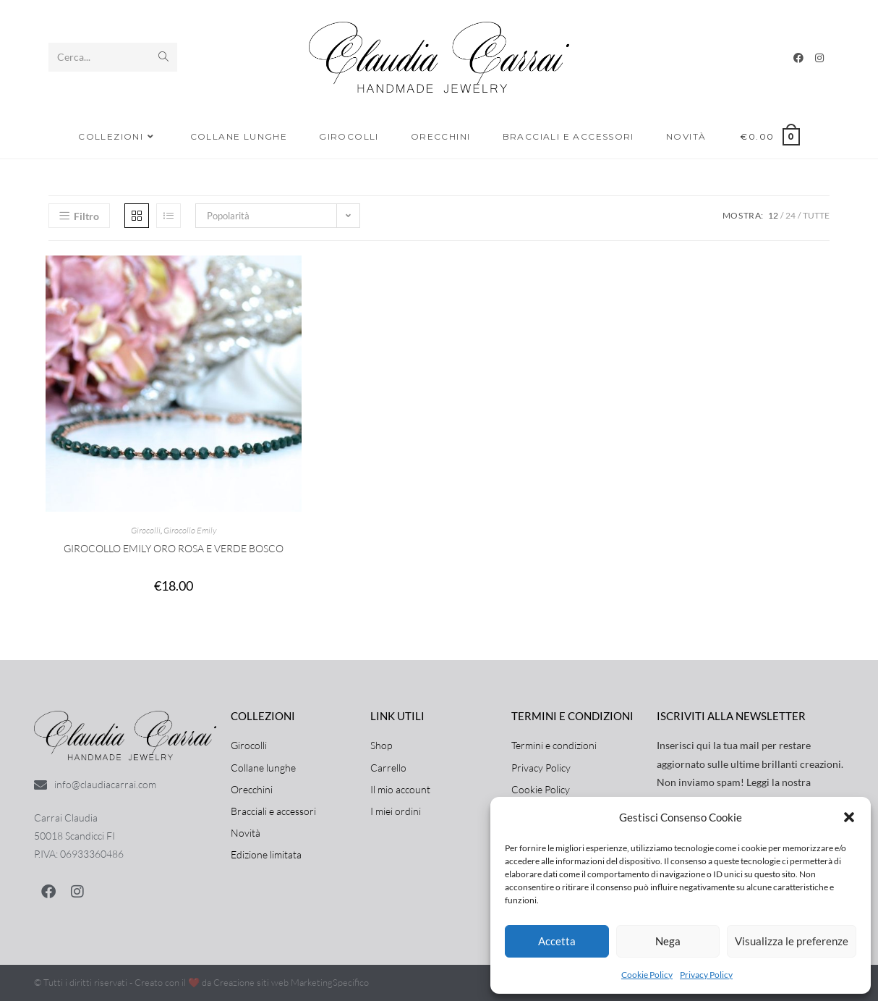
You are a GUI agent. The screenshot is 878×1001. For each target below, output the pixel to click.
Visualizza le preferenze (791, 940)
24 (790, 215)
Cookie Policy (647, 974)
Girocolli (146, 530)
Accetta (557, 940)
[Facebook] (798, 58)
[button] (849, 817)
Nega (668, 940)
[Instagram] (819, 58)
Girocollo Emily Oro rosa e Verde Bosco (174, 548)
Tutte (816, 215)
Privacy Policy (706, 974)
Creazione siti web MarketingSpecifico (291, 982)
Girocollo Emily (189, 530)
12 (773, 215)
